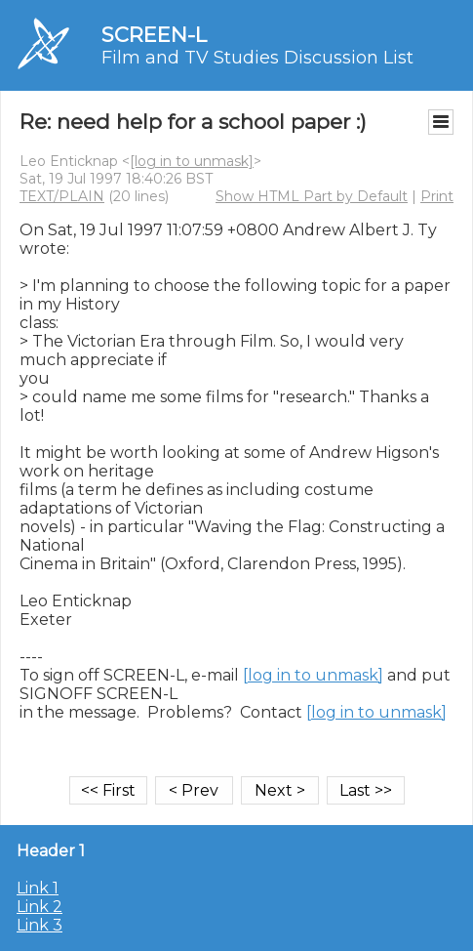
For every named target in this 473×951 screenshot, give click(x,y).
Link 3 (39, 925)
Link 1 (38, 888)
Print (436, 196)
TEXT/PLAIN (62, 196)
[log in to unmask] (192, 161)
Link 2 (39, 906)
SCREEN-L (154, 34)
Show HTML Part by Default (312, 196)
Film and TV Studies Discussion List (257, 57)
